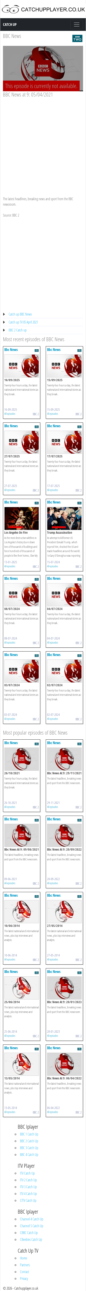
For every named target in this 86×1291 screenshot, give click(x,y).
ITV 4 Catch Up (28, 1193)
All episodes (9, 414)
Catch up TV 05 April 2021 (23, 322)
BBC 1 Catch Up (29, 1134)
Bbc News (11, 349)
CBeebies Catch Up (31, 1239)
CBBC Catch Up (29, 1232)
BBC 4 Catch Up (29, 1154)
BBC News (12, 35)
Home (23, 1258)
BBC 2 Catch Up (29, 1140)
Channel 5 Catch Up (31, 1225)
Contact (24, 1271)
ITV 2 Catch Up (28, 1179)
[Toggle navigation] (76, 24)
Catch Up (10, 24)
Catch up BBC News (20, 314)
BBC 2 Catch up (18, 330)
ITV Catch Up (27, 1173)
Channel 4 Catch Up (31, 1219)
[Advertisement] (42, 142)
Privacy (24, 1278)
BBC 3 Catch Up (29, 1147)
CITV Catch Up (28, 1200)
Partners (25, 1264)
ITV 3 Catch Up (28, 1186)
